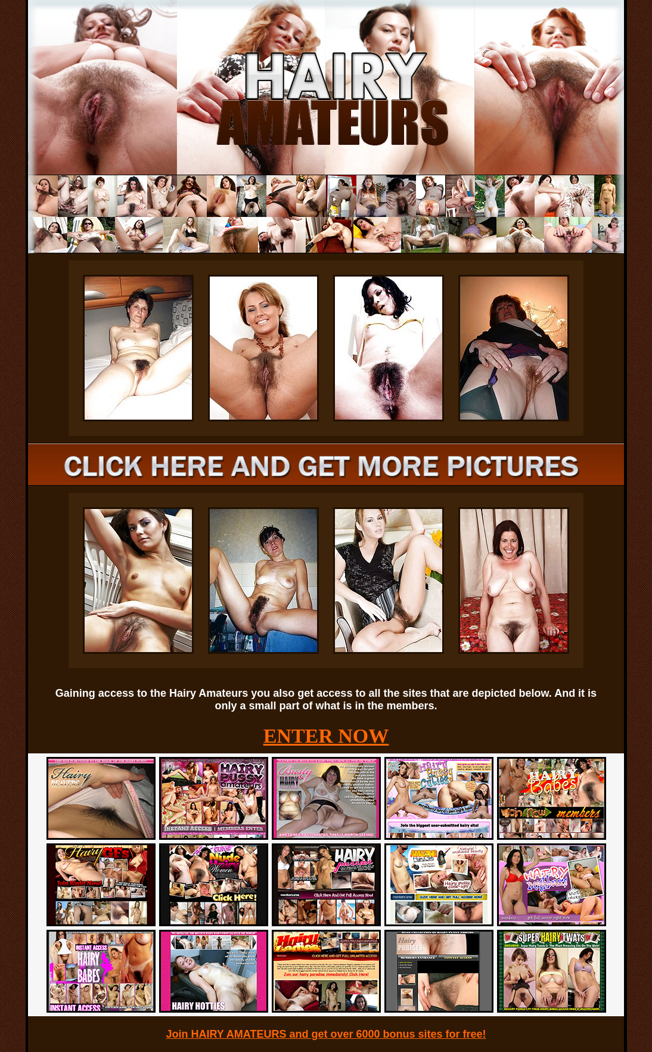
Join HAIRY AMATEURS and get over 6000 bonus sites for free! (326, 1034)
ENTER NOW (326, 736)
